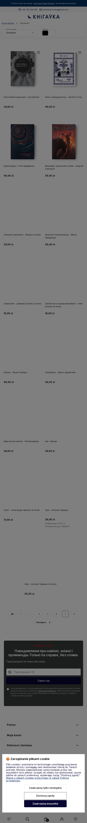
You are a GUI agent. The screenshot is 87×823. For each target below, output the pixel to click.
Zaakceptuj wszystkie (45, 803)
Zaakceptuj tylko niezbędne (45, 787)
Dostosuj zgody (45, 795)
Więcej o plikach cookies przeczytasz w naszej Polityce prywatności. (37, 779)
